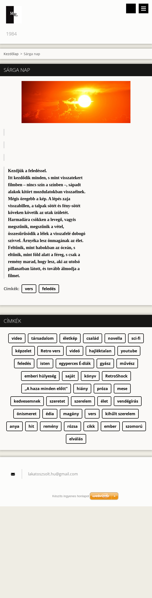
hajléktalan (100, 351)
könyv (90, 376)
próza (102, 388)
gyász (105, 363)
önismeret (27, 413)
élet (104, 401)
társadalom (42, 338)
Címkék (11, 288)
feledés (49, 288)
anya (14, 426)
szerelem (82, 401)
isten (45, 363)
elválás (76, 439)
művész (127, 363)
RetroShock (116, 376)
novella (115, 338)
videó (74, 351)
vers (29, 288)
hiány (82, 388)
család (92, 338)
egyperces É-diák (75, 363)
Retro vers (50, 351)
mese (122, 388)
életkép (70, 338)
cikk (91, 426)
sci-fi (135, 338)
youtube (129, 351)
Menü (143, 8)
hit (31, 426)
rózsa (72, 426)
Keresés (131, 8)
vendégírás (127, 401)
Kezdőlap (11, 54)
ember (110, 426)
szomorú (134, 426)
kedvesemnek (27, 401)
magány (71, 413)
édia (50, 413)
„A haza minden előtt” (46, 388)
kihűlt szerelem (120, 413)
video (17, 338)
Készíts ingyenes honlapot (70, 496)
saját (70, 376)
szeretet (57, 401)
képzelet (23, 351)
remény (50, 426)
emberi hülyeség (40, 376)
